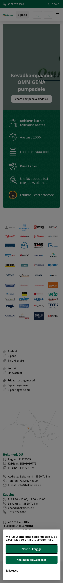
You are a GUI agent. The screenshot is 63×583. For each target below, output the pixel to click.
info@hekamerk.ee (29, 485)
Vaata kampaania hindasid (31, 99)
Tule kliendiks (16, 360)
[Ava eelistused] (12, 571)
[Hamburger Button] (58, 15)
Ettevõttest (15, 373)
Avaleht (12, 351)
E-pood (22, 14)
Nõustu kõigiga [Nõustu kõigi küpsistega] (31, 549)
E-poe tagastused (19, 390)
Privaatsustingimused (21, 380)
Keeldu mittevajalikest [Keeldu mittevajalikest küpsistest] (31, 560)
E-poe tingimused (18, 385)
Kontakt (12, 368)
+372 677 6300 (13, 4)
